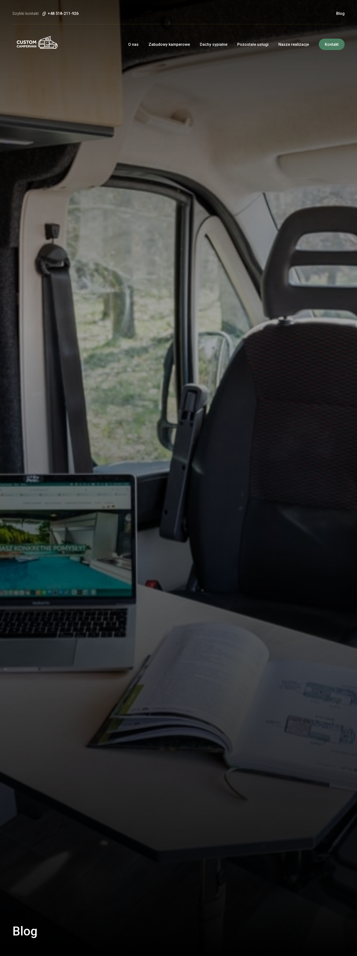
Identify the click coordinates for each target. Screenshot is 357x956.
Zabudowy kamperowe (169, 44)
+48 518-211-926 (63, 13)
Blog (340, 13)
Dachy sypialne (213, 44)
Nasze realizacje (293, 44)
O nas (133, 44)
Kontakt (332, 44)
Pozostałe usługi (252, 44)
